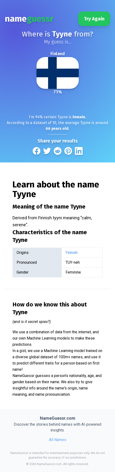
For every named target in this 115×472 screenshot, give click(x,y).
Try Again (94, 19)
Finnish (72, 252)
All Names (57, 439)
